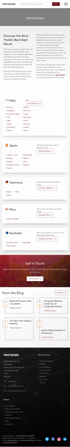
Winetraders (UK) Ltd (26, 436)
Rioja (24, 161)
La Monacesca (44, 370)
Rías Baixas (27, 155)
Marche (9, 130)
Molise (25, 107)
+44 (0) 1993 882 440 (15, 386)
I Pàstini (41, 364)
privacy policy (12, 440)
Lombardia (10, 127)
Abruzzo (9, 107)
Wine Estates (9, 406)
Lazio (8, 120)
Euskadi (8, 161)
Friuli (7, 117)
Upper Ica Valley (12, 219)
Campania (10, 110)
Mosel (8, 192)
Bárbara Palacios (45, 361)
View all (41, 382)
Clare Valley (10, 246)
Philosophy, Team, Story (13, 412)
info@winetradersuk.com (17, 391)
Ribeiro (25, 158)
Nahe (8, 195)
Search (56, 4)
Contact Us (8, 424)
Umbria (25, 127)
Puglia (25, 114)
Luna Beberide (44, 367)
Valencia (26, 165)
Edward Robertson (10, 443)
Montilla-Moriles (12, 165)
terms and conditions (28, 440)
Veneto (25, 130)
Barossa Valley (11, 242)
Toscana (26, 124)
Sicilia (25, 120)
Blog (6, 421)
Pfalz (16, 192)
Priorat (8, 168)
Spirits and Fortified (12, 409)
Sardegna (26, 117)
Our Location (12, 381)
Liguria (8, 124)
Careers (7, 415)
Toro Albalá (43, 373)
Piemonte (26, 110)
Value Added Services (13, 418)
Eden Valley (26, 242)
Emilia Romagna (12, 114)
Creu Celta (43, 379)
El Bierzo (9, 158)
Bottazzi (42, 376)
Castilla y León (11, 155)
